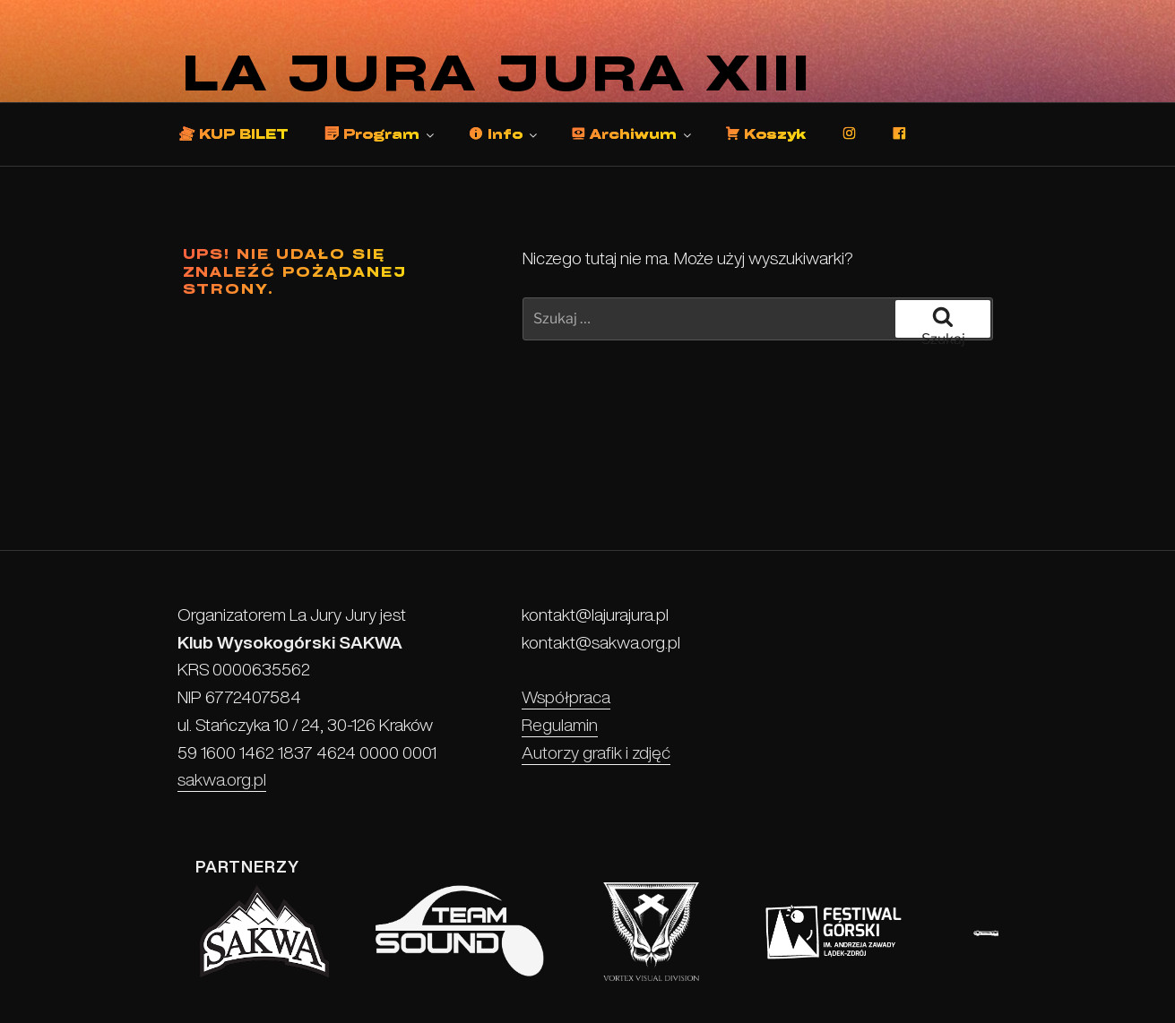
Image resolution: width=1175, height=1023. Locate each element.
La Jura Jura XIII (498, 72)
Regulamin (560, 724)
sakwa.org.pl (221, 779)
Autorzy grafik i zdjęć (596, 752)
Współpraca (566, 696)
